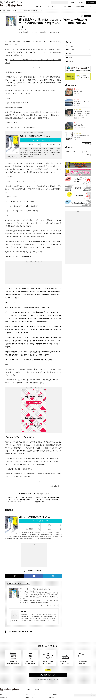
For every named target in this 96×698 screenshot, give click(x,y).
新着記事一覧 (3, 697)
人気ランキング (51, 6)
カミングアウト (33, 32)
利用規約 (51, 697)
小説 (21, 32)
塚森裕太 (42, 32)
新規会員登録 (91, 2)
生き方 (70, 42)
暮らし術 (70, 46)
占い (86, 151)
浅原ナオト (24, 612)
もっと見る (86, 143)
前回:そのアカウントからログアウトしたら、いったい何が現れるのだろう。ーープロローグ (19, 500)
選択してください (51, 605)
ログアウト (49, 32)
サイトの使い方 (29, 697)
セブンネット (51, 529)
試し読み (56, 32)
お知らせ (71, 61)
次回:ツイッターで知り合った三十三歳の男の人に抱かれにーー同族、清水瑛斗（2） (47, 500)
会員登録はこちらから (48, 675)
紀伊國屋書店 (29, 529)
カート (72, 2)
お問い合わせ (53, 694)
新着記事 (38, 6)
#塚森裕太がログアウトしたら (14, 10)
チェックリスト (78, 151)
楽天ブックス (51, 145)
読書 (4, 10)
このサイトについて (30, 694)
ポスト (87, 16)
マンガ (70, 57)
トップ (2, 694)
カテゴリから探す (66, 6)
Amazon (30, 145)
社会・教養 (71, 50)
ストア (91, 6)
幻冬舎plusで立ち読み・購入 (40, 140)
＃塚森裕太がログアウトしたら (38, 52)
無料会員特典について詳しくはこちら (48, 679)
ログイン (81, 2)
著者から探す (80, 6)
